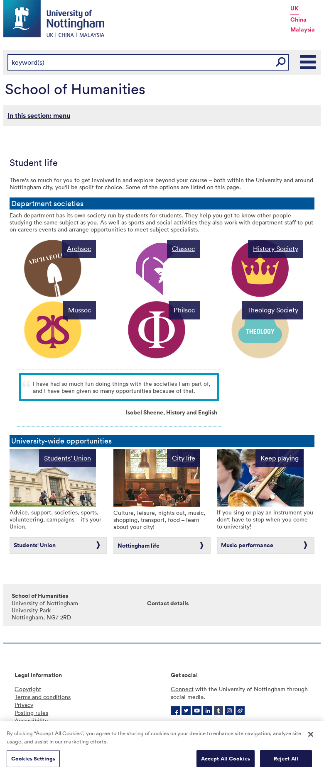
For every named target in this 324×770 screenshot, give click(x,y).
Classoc (183, 248)
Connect (182, 689)
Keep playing (279, 458)
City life (183, 458)
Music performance (247, 545)
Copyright (28, 689)
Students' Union (67, 458)
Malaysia (302, 29)
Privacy (24, 705)
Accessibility (31, 720)
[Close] (311, 738)
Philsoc (184, 310)
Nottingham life (139, 545)
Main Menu (308, 62)
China (298, 19)
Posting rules (31, 712)
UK (294, 8)
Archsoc (79, 248)
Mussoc (79, 310)
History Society (275, 248)
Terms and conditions (43, 697)
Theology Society (272, 310)
